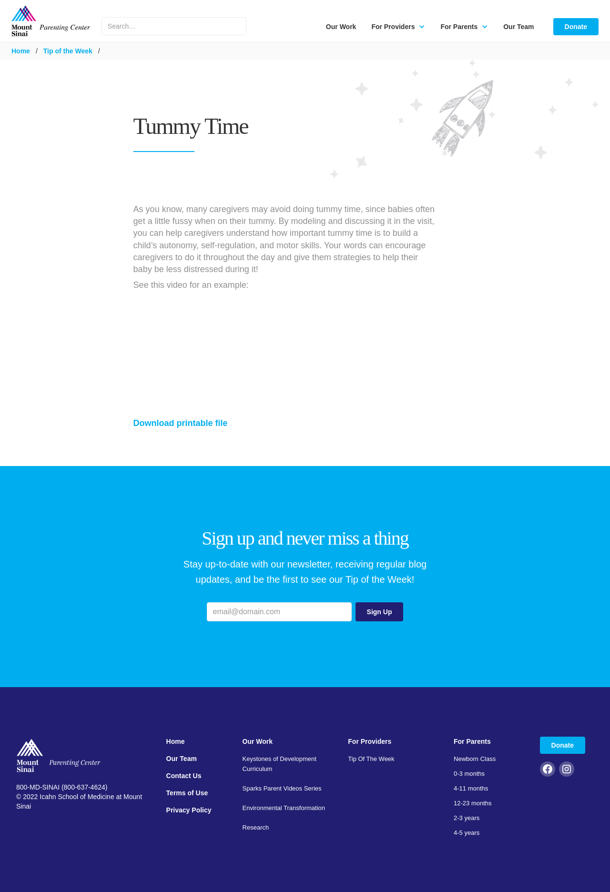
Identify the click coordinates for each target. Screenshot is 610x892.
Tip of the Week (67, 51)
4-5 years (466, 832)
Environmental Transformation (284, 807)
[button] (398, 26)
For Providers (369, 741)
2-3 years (466, 817)
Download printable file (180, 423)
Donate (576, 26)
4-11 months (471, 788)
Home (20, 51)
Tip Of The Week (371, 758)
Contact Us (184, 776)
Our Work (341, 26)
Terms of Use (187, 793)
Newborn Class (475, 758)
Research (256, 827)
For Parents (472, 741)
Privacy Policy (189, 810)
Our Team (518, 26)
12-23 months (473, 803)
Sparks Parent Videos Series (282, 788)
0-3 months (469, 773)
